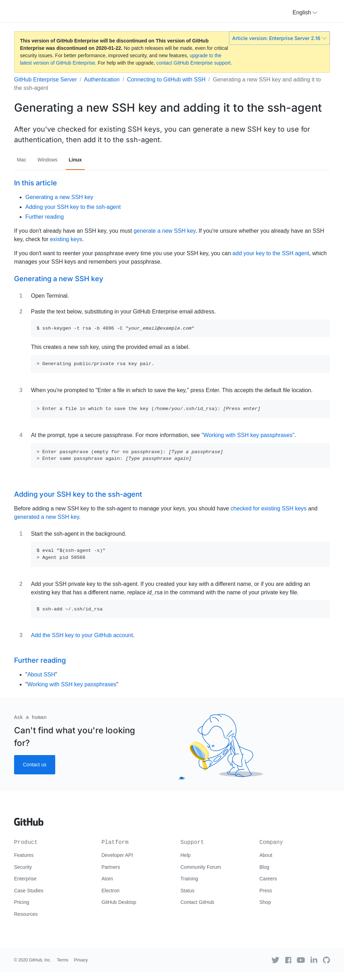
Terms (63, 960)
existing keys (66, 239)
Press (266, 890)
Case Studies (28, 890)
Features (23, 855)
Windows (47, 160)
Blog (264, 867)
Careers (268, 878)
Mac (21, 160)
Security (23, 867)
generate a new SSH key (165, 231)
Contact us (34, 764)
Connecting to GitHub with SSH (166, 79)
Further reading (44, 217)
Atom (107, 878)
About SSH (41, 674)
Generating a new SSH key (59, 197)
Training (189, 878)
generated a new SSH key (46, 517)
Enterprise (25, 878)
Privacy (81, 960)
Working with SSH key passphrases (71, 684)
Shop (265, 902)
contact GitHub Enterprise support (194, 63)
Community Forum (200, 867)
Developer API (117, 855)
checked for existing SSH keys (268, 508)
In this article (35, 183)
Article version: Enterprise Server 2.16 (279, 38)
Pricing (21, 902)
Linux (75, 160)
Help (185, 855)
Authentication (102, 79)
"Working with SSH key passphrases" (248, 435)
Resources (26, 914)
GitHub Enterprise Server (45, 79)
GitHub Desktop (119, 902)
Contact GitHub (197, 902)
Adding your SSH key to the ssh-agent (73, 207)
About (266, 855)
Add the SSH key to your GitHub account (82, 635)
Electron (111, 890)
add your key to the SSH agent (270, 253)
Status (187, 890)
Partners (111, 867)
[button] (305, 13)
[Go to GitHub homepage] (29, 819)
